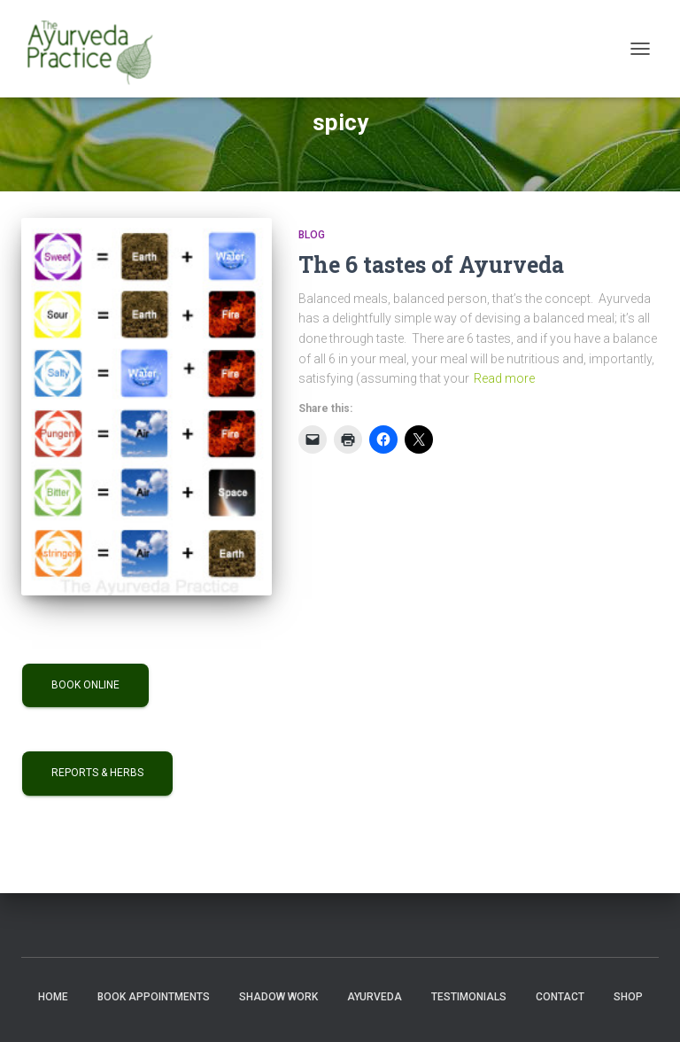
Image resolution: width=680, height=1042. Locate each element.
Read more (504, 378)
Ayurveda (374, 997)
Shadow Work (278, 997)
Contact (560, 997)
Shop (628, 997)
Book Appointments (153, 997)
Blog (311, 235)
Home (53, 997)
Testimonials (468, 997)
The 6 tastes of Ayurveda (431, 264)
